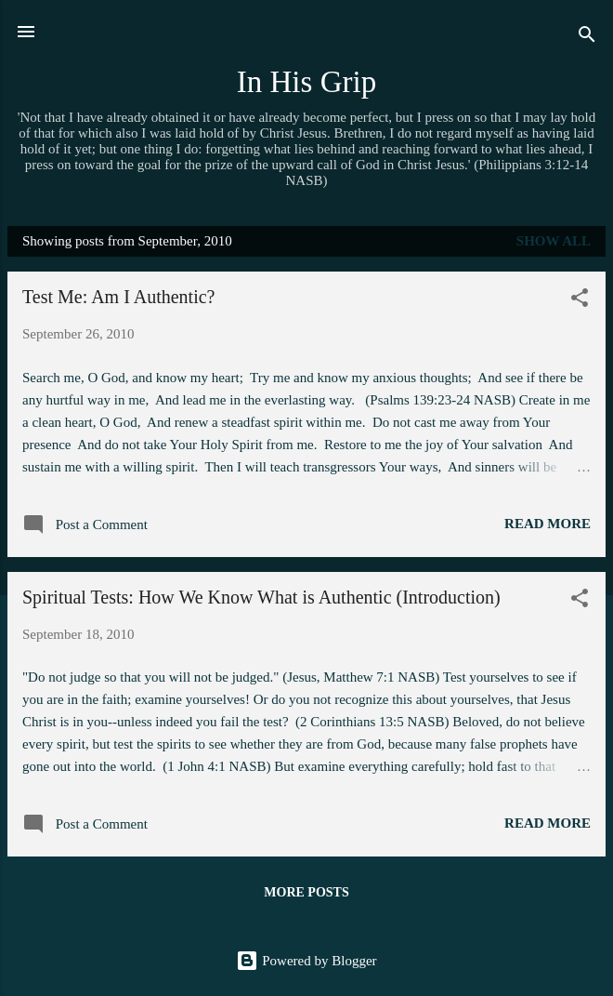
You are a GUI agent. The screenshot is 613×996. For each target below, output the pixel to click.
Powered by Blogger (306, 960)
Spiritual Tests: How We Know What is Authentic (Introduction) (261, 597)
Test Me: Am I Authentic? (118, 296)
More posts (306, 892)
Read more (547, 523)
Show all (553, 240)
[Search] (587, 37)
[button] (579, 300)
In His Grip (307, 82)
